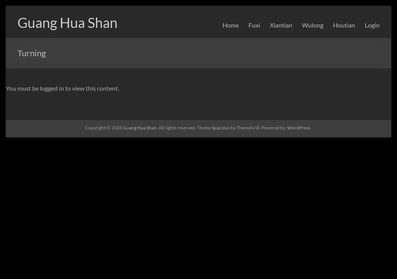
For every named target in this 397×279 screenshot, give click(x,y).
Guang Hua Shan (67, 22)
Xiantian (281, 25)
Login (372, 25)
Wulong (312, 25)
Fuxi (254, 25)
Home (231, 25)
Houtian (344, 25)
